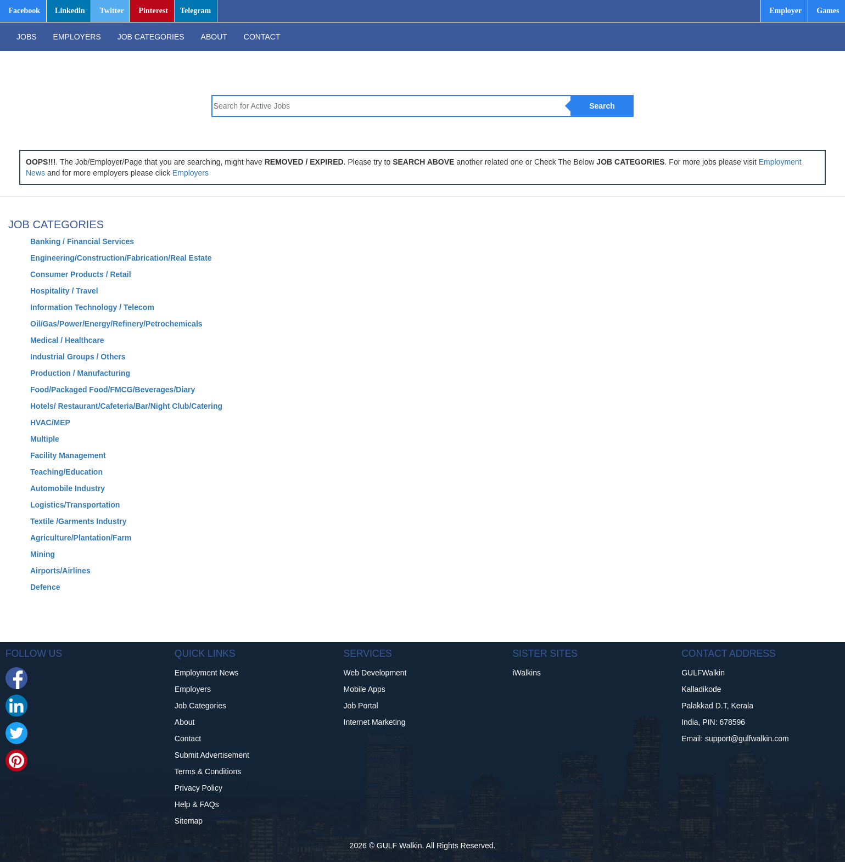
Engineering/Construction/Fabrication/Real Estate (121, 257)
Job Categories (200, 705)
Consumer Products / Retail (80, 274)
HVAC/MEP (50, 422)
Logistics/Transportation (75, 504)
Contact (188, 738)
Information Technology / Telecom (92, 307)
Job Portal (361, 705)
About (185, 722)
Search (602, 106)
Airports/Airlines (60, 570)
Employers (190, 172)
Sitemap (189, 820)
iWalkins (526, 672)
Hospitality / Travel (64, 290)
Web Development (375, 672)
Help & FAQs (197, 804)
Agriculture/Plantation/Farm (80, 537)
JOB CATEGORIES (150, 36)
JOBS (26, 36)
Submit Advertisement (212, 755)
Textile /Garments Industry (78, 521)
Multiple (44, 439)
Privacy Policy (198, 788)
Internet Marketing (375, 722)
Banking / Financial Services (82, 241)
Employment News (207, 672)
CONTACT (262, 36)
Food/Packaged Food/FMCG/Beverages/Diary (112, 389)
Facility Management (68, 455)
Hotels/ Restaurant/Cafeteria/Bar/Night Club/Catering (126, 406)
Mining (42, 554)
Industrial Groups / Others (77, 356)
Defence (45, 587)
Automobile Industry (67, 488)
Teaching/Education (66, 471)
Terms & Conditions (208, 771)
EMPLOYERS (77, 36)
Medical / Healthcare (67, 340)
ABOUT (214, 36)
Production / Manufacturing (80, 373)
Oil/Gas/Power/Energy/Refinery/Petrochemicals (116, 323)
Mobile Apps (364, 689)
